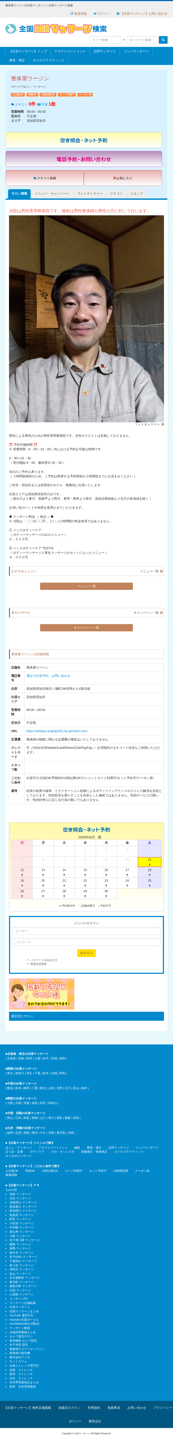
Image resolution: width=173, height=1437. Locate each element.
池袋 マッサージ (20, 1194)
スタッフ (136, 193)
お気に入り (123, 178)
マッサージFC (18, 1298)
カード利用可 (73, 1171)
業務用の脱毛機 (19, 1353)
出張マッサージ (19, 1307)
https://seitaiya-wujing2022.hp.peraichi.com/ (57, 731)
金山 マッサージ (20, 1273)
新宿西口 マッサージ (23, 1210)
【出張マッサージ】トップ (28, 51)
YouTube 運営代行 (21, 1315)
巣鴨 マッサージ (20, 1248)
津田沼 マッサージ (21, 1269)
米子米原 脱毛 (18, 1344)
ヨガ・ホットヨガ (62, 1151)
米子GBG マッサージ (23, 1256)
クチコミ (116, 193)
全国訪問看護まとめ (22, 1332)
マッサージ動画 (19, 1328)
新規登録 (78, 13)
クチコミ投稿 (44, 178)
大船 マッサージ (20, 1236)
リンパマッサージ (136, 51)
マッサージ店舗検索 (22, 1303)
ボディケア (37, 1151)
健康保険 (11, 1175)
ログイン (102, 13)
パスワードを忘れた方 (43, 960)
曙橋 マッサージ (20, 1244)
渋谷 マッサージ (20, 1198)
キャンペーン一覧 (146, 612)
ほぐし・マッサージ (18, 1147)
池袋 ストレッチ (21, 1370)
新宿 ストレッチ (21, 1374)
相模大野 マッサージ (23, 1286)
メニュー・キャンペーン (52, 193)
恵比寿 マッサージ (21, 1231)
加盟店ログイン (69, 1407)
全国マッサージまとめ (24, 1311)
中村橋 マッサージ (21, 1227)
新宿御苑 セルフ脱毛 (23, 1340)
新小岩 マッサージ (21, 1265)
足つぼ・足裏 (14, 1151)
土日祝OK (11, 1171)
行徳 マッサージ (20, 1290)
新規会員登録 (38, 964)
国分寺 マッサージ (21, 1252)
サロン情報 (19, 193)
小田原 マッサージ (21, 1223)
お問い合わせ (136, 1407)
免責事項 (113, 1407)
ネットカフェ (18, 1361)
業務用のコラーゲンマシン (27, 1349)
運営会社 (95, 1421)
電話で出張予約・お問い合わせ (48, 676)
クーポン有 (142, 1171)
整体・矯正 (17, 60)
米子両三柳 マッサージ (24, 1240)
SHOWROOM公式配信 (24, 1323)
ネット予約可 (98, 1171)
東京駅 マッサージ (21, 1282)
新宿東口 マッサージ (23, 1206)
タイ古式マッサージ (18, 1156)
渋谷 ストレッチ (21, 1378)
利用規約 (94, 1407)
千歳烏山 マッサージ (23, 1261)
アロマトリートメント (70, 51)
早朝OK (30, 1171)
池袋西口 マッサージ (23, 1202)
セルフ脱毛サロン (21, 1336)
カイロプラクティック (48, 60)
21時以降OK (50, 1171)
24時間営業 (120, 1171)
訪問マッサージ (105, 51)
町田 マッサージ (20, 1219)
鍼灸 (77, 1147)
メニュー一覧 (149, 571)
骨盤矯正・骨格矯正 (94, 1151)
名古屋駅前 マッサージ (24, 1277)
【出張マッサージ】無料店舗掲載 (27, 1407)
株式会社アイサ (19, 1357)
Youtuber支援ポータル (24, 1319)
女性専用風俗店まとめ (24, 1382)
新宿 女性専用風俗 (22, 1386)
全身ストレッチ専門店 (24, 1365)
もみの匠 (11, 1189)
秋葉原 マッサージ (21, 1215)
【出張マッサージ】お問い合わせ (142, 13)
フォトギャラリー (89, 193)
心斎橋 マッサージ (21, 1294)
